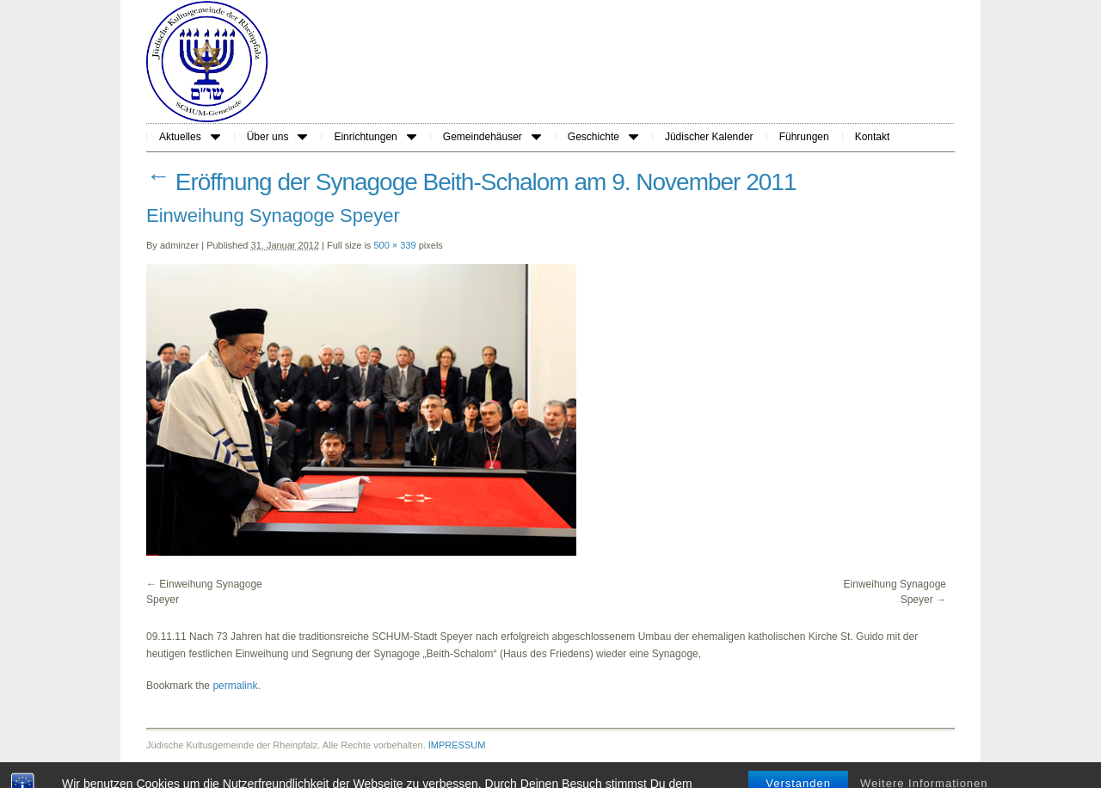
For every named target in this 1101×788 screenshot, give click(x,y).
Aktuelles (189, 137)
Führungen (804, 137)
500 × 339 (394, 245)
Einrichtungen (374, 137)
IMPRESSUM (457, 745)
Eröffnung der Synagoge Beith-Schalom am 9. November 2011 (471, 182)
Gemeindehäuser (492, 137)
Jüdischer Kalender (709, 137)
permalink (234, 686)
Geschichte (603, 137)
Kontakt (872, 137)
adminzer (179, 245)
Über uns (277, 137)
